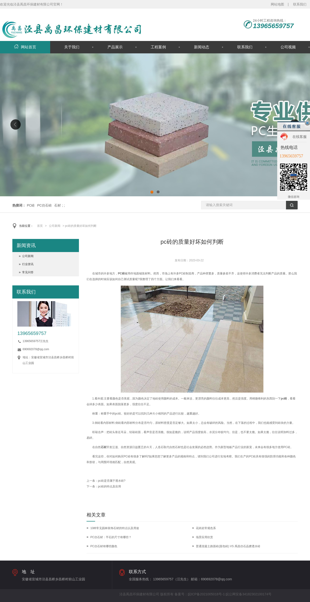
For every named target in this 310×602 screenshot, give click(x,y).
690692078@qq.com (36, 349)
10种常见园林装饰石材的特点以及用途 (114, 528)
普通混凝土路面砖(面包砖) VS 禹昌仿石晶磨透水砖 (228, 546)
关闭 (307, 123)
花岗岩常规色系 (206, 528)
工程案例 (158, 47)
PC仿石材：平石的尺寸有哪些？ (110, 537)
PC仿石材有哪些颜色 (103, 546)
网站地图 (277, 4)
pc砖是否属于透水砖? (111, 480)
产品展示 (115, 47)
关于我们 (71, 47)
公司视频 (288, 47)
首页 (40, 226)
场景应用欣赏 (204, 537)
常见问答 (28, 272)
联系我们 (299, 4)
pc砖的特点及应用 (109, 486)
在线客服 (299, 137)
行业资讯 (28, 264)
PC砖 (31, 205)
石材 (57, 205)
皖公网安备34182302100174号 (248, 594)
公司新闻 (54, 226)
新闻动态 (201, 47)
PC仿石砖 (44, 205)
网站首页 (25, 47)
